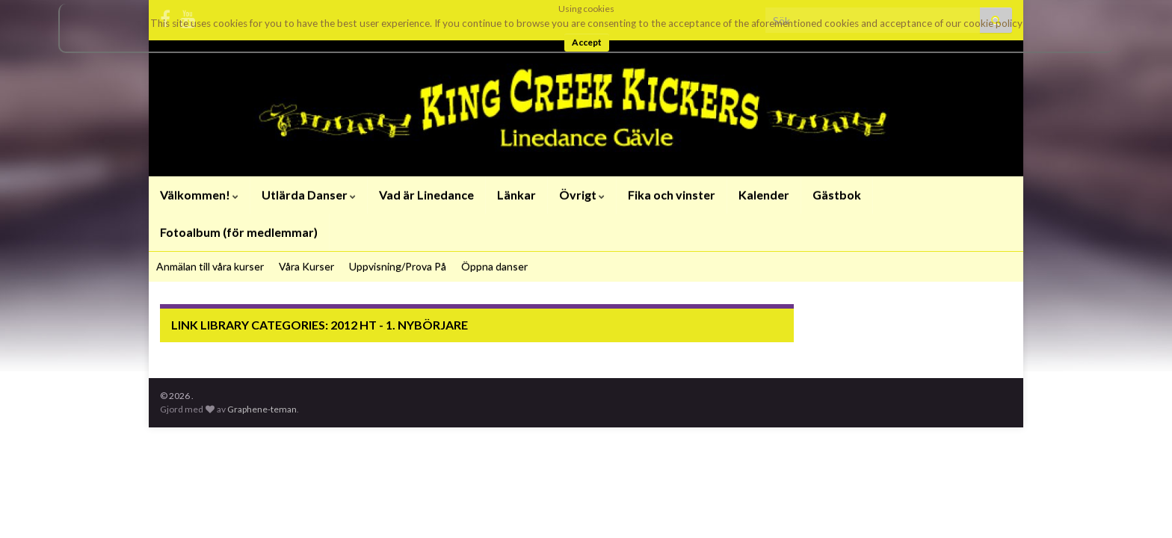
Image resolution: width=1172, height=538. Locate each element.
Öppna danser (494, 266)
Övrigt (582, 195)
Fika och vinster (671, 195)
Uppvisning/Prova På (397, 266)
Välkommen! (199, 195)
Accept (587, 42)
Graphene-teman (262, 409)
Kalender (763, 195)
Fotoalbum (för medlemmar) (239, 232)
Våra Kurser (306, 266)
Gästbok (836, 195)
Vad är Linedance (426, 195)
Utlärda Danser (309, 195)
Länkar (516, 195)
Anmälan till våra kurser (210, 266)
